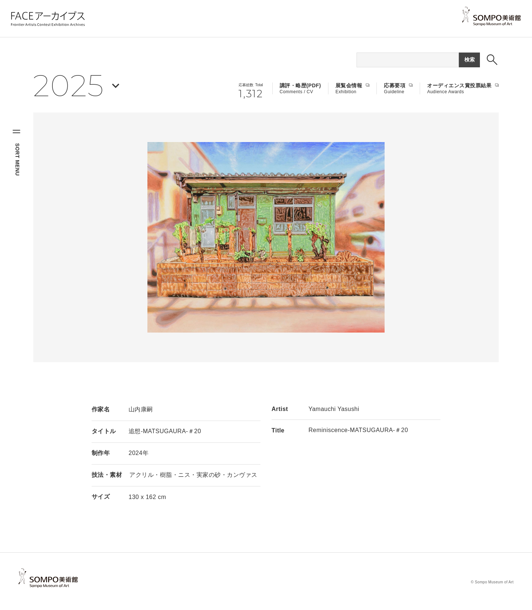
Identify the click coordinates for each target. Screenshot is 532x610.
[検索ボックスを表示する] (492, 59)
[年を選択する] (76, 86)
